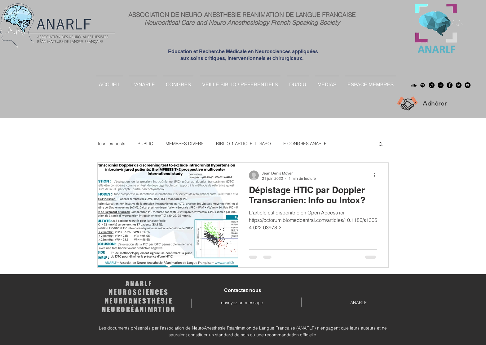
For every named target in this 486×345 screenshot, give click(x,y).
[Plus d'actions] (376, 175)
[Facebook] (450, 85)
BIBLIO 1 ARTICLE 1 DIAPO (243, 143)
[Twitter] (459, 85)
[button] (298, 82)
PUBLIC (145, 143)
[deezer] (441, 85)
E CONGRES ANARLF (304, 143)
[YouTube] (468, 85)
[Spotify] (423, 85)
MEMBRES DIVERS (185, 143)
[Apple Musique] (432, 85)
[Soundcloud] (414, 85)
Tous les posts (111, 143)
